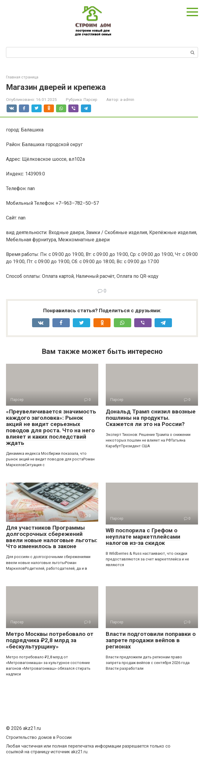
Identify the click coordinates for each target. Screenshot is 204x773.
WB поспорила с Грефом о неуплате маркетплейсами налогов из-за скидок (143, 536)
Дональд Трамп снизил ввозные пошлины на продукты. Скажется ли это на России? (151, 418)
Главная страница (22, 77)
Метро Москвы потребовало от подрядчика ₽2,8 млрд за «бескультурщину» (49, 640)
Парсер (90, 99)
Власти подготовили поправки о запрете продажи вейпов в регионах (151, 640)
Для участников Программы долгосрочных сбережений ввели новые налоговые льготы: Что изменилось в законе (51, 537)
